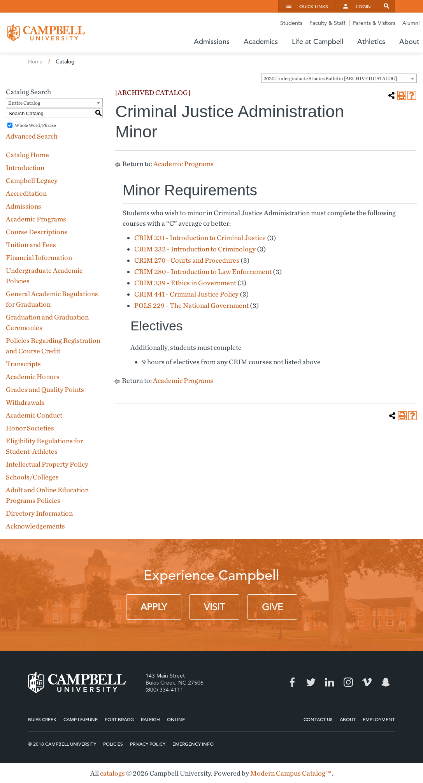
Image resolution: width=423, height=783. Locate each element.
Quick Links (313, 6)
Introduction (25, 167)
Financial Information (39, 257)
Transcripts (23, 364)
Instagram (348, 682)
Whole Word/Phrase (35, 125)
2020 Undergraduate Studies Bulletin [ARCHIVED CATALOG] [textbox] (330, 78)
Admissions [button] (212, 41)
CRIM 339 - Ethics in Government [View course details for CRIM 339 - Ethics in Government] (185, 283)
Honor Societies (30, 428)
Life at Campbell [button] (317, 41)
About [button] (409, 41)
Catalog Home (27, 155)
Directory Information (39, 513)
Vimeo (367, 682)
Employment (379, 719)
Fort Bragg (119, 719)
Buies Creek (42, 719)
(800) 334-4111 (164, 689)
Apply (153, 607)
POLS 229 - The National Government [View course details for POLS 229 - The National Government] (191, 305)
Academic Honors (33, 376)
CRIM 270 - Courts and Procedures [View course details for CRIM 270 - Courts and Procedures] (186, 260)
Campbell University (46, 33)
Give (272, 607)
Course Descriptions (36, 232)
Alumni (410, 22)
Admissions (23, 206)
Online (176, 719)
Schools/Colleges (32, 477)
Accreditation (26, 193)
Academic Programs (36, 219)
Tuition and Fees (31, 245)
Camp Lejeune (80, 719)
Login (363, 6)
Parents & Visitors (374, 22)
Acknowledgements (35, 526)
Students (291, 22)
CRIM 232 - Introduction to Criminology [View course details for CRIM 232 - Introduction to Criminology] (195, 249)
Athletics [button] (371, 41)
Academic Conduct (34, 415)
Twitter (311, 682)
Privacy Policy (147, 744)
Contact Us (318, 719)
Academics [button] (261, 41)
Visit (214, 607)
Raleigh (150, 719)
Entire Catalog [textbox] (24, 103)
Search (386, 6)
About (348, 719)
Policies (113, 744)
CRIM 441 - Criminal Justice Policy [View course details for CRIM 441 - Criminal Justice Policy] (186, 294)
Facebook (292, 682)
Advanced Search (32, 136)
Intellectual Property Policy (47, 464)
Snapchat (385, 682)
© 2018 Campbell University (62, 744)
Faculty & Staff (327, 22)
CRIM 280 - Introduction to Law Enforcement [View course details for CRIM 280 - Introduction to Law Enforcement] (203, 271)
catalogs (112, 773)
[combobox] (339, 78)
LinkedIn (329, 682)
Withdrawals (25, 402)
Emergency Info (193, 744)
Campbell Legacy (32, 180)
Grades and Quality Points (45, 389)
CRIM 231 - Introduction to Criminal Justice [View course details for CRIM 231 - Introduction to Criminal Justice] (200, 237)
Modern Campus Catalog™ (291, 773)
